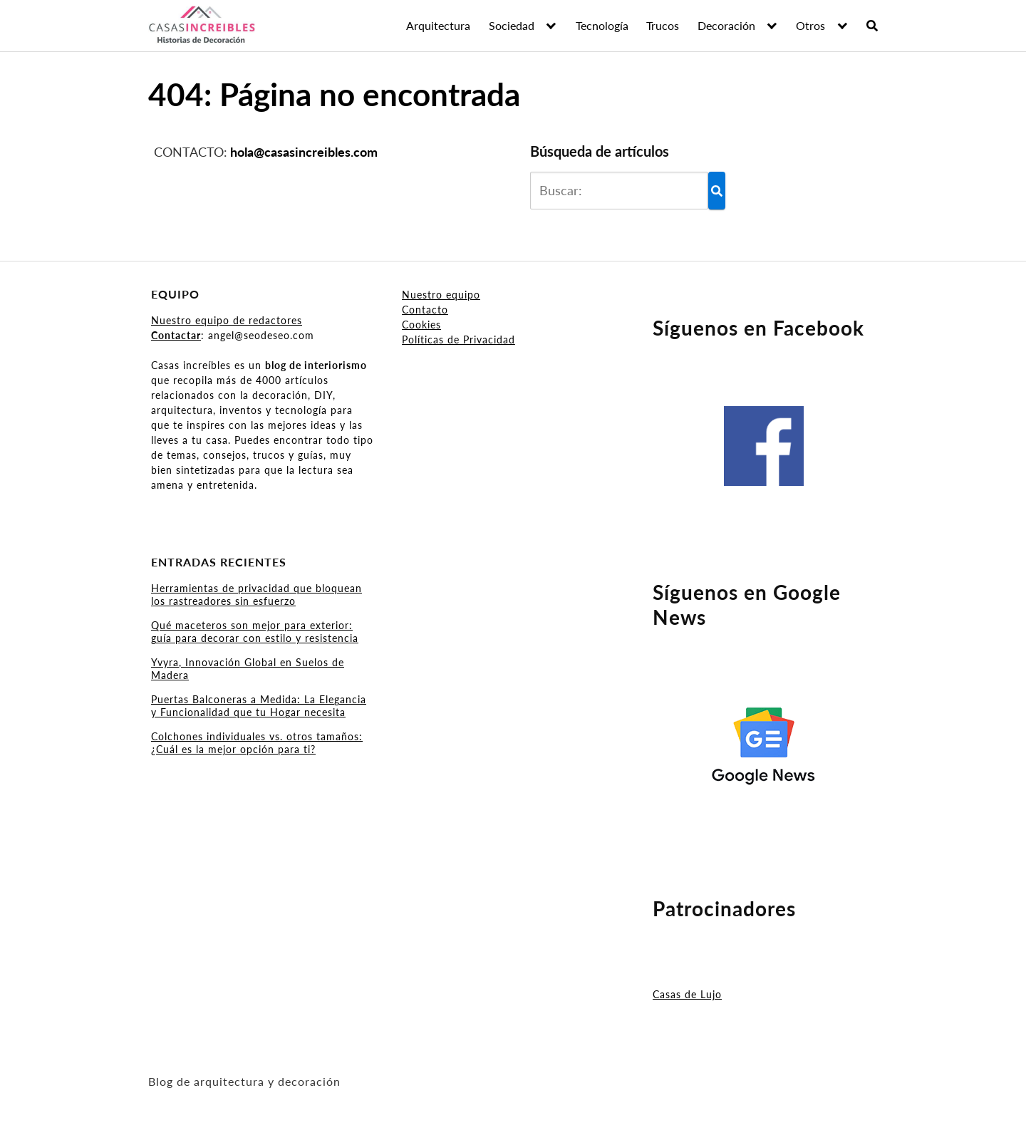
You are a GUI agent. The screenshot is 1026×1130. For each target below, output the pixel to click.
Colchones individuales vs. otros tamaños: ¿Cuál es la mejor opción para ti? (257, 742)
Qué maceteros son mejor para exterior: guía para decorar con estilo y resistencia (254, 631)
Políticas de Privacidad (458, 339)
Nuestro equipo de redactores (226, 320)
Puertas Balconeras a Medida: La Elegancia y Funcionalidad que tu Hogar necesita (258, 705)
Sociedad (511, 25)
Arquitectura (438, 25)
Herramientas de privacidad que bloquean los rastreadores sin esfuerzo (256, 594)
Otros (810, 25)
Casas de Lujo (687, 994)
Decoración (726, 25)
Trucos (662, 25)
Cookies (421, 324)
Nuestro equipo (441, 295)
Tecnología (602, 25)
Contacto (425, 310)
